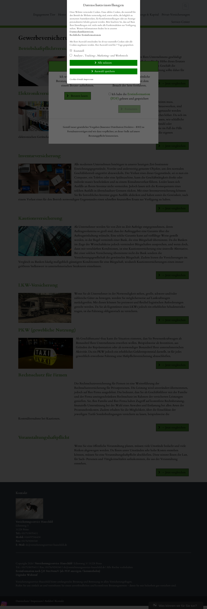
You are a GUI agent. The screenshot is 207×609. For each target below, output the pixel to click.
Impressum (88, 79)
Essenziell (77, 50)
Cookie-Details (76, 79)
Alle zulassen (105, 62)
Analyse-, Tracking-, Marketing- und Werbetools (99, 55)
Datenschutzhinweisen (81, 31)
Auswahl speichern (105, 71)
